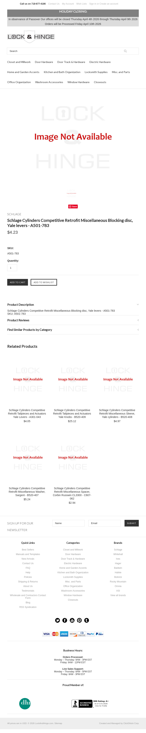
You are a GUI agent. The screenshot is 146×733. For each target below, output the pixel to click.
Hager (118, 563)
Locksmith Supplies (96, 72)
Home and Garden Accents (23, 72)
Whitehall (118, 554)
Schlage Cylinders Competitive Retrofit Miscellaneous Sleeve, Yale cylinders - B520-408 (117, 414)
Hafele (118, 572)
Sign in (92, 3)
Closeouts (100, 82)
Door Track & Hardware (71, 62)
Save (74, 206)
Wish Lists (81, 3)
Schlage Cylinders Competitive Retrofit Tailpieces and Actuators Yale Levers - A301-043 (27, 414)
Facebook (64, 620)
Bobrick (118, 577)
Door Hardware (44, 62)
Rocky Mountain (118, 581)
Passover (34, 19)
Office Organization (19, 82)
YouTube (72, 620)
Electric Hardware (100, 62)
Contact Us (53, 3)
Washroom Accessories (49, 82)
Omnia (118, 586)
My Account (68, 3)
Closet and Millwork (19, 62)
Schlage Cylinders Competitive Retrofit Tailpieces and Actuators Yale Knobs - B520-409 (72, 414)
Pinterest (79, 620)
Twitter (57, 620)
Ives (118, 558)
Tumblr (86, 620)
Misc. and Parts (121, 72)
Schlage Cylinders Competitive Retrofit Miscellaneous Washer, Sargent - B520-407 (27, 492)
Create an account (109, 3)
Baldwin (118, 568)
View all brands (118, 595)
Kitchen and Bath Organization (62, 72)
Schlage (118, 549)
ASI (118, 590)
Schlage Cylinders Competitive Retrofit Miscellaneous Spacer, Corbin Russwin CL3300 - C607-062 (72, 493)
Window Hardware (78, 82)
